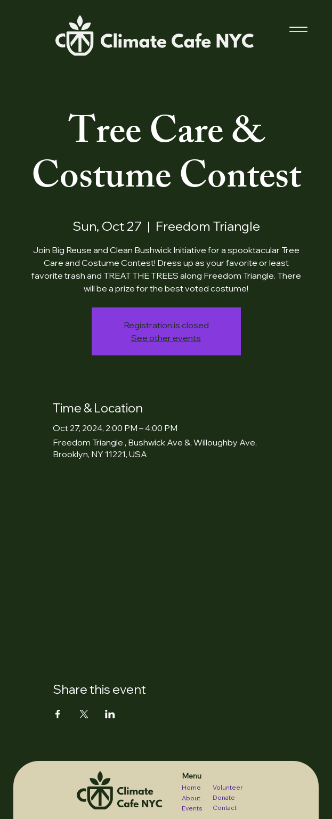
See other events (166, 338)
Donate (224, 797)
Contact (225, 808)
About (191, 798)
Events (192, 808)
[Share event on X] (84, 714)
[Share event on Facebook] (58, 714)
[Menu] (298, 30)
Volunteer (228, 787)
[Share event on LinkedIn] (110, 714)
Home (191, 787)
